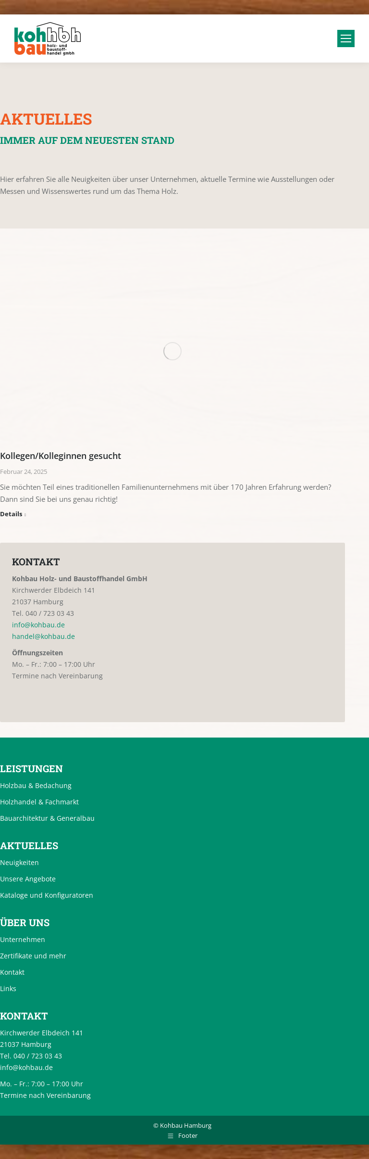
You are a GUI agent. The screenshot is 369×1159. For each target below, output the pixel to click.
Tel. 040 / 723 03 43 (43, 613)
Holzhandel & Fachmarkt (39, 801)
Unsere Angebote (28, 878)
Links (8, 988)
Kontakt (12, 972)
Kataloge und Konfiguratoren (46, 895)
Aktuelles (29, 845)
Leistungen (31, 768)
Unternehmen (22, 939)
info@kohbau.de (38, 624)
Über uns (24, 922)
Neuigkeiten (19, 862)
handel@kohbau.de (43, 636)
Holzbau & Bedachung (36, 785)
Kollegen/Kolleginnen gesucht (60, 455)
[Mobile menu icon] (346, 38)
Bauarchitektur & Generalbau (47, 818)
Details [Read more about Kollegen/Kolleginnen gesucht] (11, 514)
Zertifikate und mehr (33, 955)
